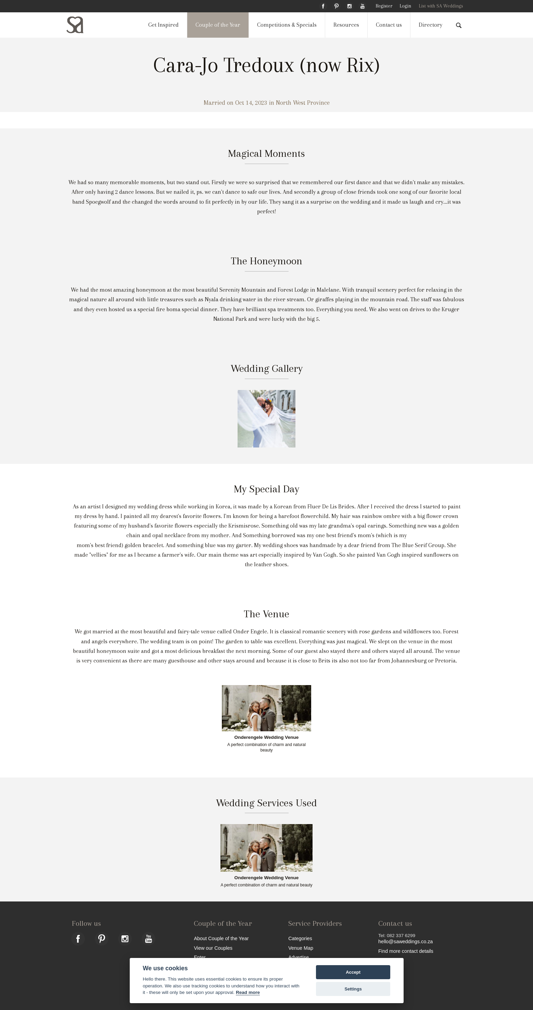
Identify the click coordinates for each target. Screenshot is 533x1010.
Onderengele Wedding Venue (266, 737)
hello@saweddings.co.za (405, 941)
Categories (300, 938)
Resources (346, 25)
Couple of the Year (217, 25)
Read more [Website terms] (248, 992)
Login (405, 6)
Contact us (389, 25)
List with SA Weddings (441, 6)
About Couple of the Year (221, 938)
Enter (199, 957)
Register (384, 6)
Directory (430, 25)
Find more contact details (405, 951)
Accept (353, 972)
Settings (352, 989)
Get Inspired (163, 25)
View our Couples (213, 947)
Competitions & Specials (287, 25)
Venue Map (300, 947)
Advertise (298, 957)
